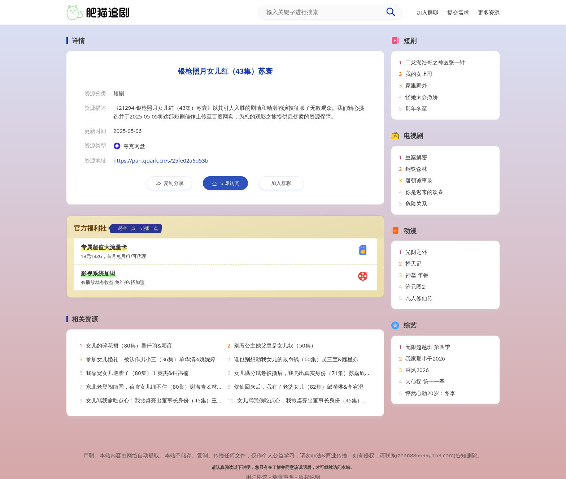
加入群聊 (281, 183)
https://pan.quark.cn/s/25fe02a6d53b (160, 160)
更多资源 (489, 12)
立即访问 (225, 183)
